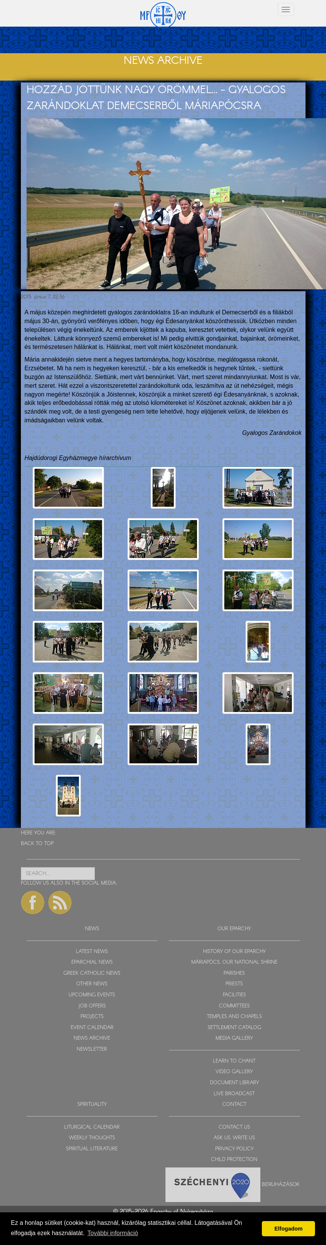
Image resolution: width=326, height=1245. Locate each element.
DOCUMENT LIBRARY (234, 1082)
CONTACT (234, 1104)
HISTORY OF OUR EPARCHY (234, 951)
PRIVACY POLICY (234, 1149)
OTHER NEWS (91, 984)
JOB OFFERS (92, 1006)
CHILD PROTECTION (234, 1159)
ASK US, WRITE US (234, 1138)
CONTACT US (234, 1127)
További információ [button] (112, 1233)
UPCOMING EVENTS (92, 995)
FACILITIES (234, 995)
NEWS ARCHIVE (92, 1038)
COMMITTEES (234, 1006)
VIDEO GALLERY (234, 1071)
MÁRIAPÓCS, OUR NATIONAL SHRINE (234, 962)
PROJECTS (92, 1016)
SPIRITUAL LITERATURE (92, 1149)
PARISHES (234, 973)
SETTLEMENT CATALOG (234, 1027)
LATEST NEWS (92, 951)
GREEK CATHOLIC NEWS (91, 973)
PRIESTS (234, 984)
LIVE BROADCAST (234, 1094)
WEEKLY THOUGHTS (92, 1138)
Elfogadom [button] (288, 1229)
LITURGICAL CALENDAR (92, 1127)
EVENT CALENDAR (92, 1027)
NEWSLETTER (92, 1049)
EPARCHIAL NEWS (92, 962)
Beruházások (281, 1184)
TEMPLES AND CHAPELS (234, 1016)
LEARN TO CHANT (234, 1061)
